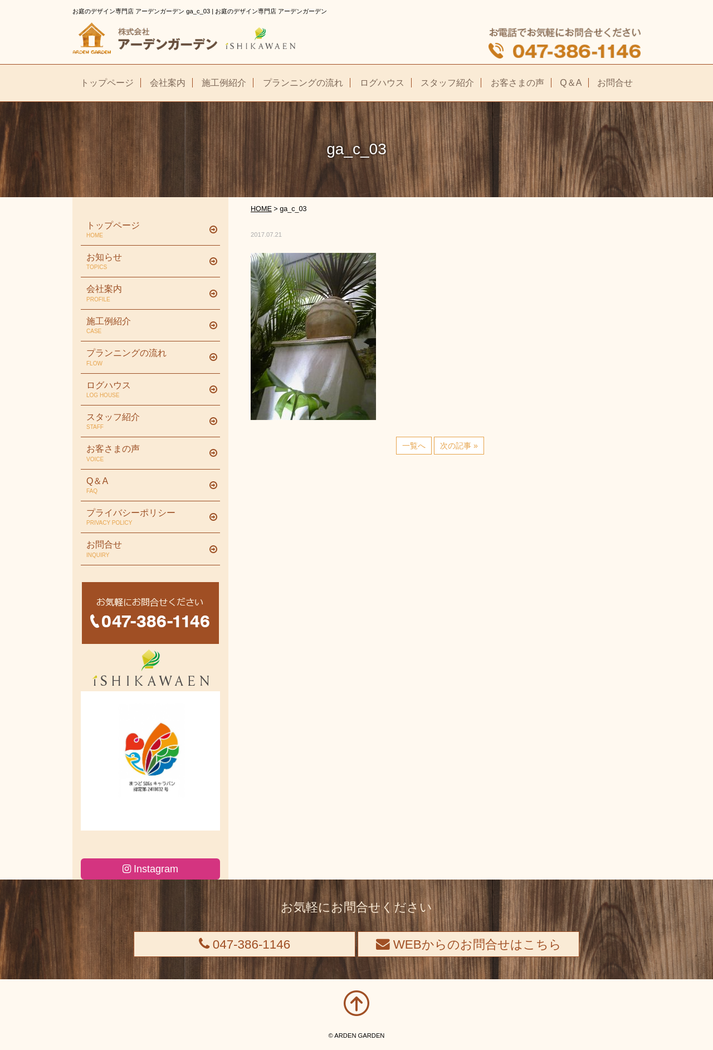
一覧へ (414, 445)
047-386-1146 (245, 944)
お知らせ (146, 261)
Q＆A (146, 485)
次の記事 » (459, 445)
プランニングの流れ (146, 357)
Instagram (150, 869)
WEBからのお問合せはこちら (468, 944)
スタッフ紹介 (146, 421)
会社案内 (146, 293)
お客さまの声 (146, 453)
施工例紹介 (146, 325)
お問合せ (146, 549)
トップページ (146, 230)
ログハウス (146, 389)
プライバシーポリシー (146, 517)
